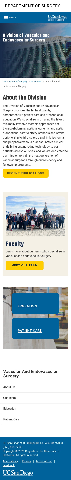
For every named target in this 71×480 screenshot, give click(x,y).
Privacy (26, 461)
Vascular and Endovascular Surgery (30, 374)
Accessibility (10, 461)
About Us (9, 387)
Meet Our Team (25, 265)
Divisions (36, 81)
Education (27, 306)
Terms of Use (44, 461)
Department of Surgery (32, 6)
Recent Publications (25, 173)
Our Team (9, 398)
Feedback (9, 465)
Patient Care (30, 330)
